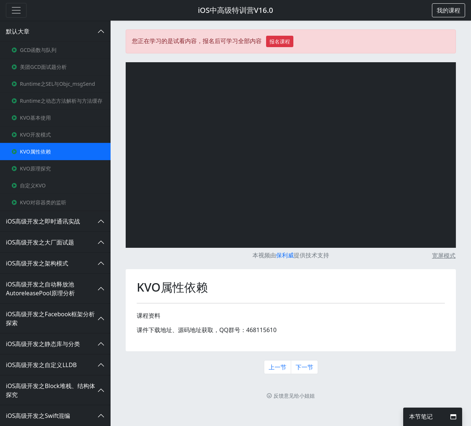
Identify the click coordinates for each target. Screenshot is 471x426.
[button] (448, 10)
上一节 (277, 367)
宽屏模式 (444, 255)
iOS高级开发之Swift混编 (38, 416)
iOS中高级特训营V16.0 (235, 10)
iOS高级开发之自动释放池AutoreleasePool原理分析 (40, 288)
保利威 (285, 255)
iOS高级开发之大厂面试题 (40, 242)
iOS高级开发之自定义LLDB (41, 365)
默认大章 (17, 31)
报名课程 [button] (279, 41)
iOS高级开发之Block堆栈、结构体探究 (50, 390)
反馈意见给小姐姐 (291, 395)
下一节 (304, 367)
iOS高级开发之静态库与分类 (43, 344)
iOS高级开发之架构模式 (37, 263)
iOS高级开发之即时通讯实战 (43, 221)
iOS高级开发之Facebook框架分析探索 (50, 318)
